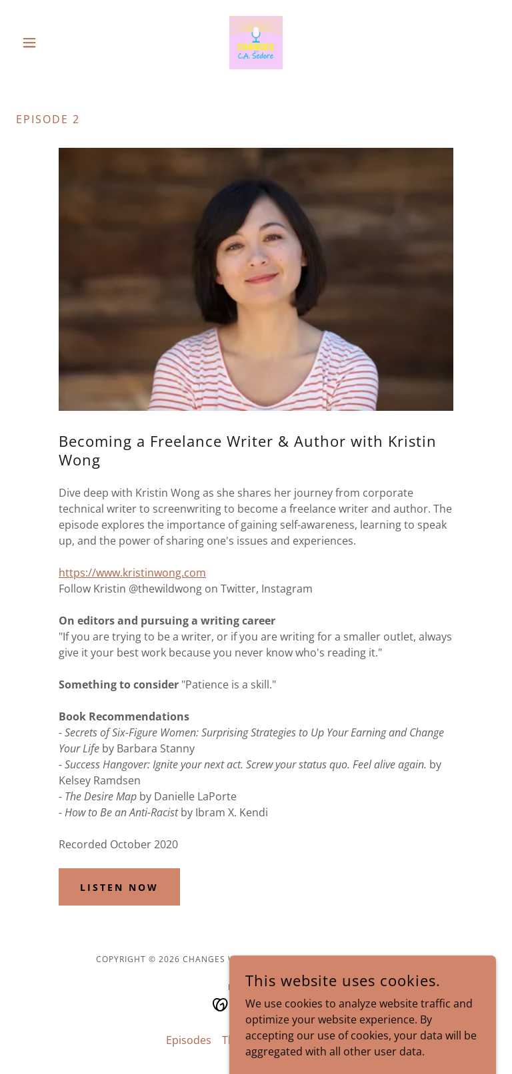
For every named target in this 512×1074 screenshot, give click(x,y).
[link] (256, 42)
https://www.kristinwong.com (132, 572)
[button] (52, 42)
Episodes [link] (188, 1040)
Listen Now (119, 887)
